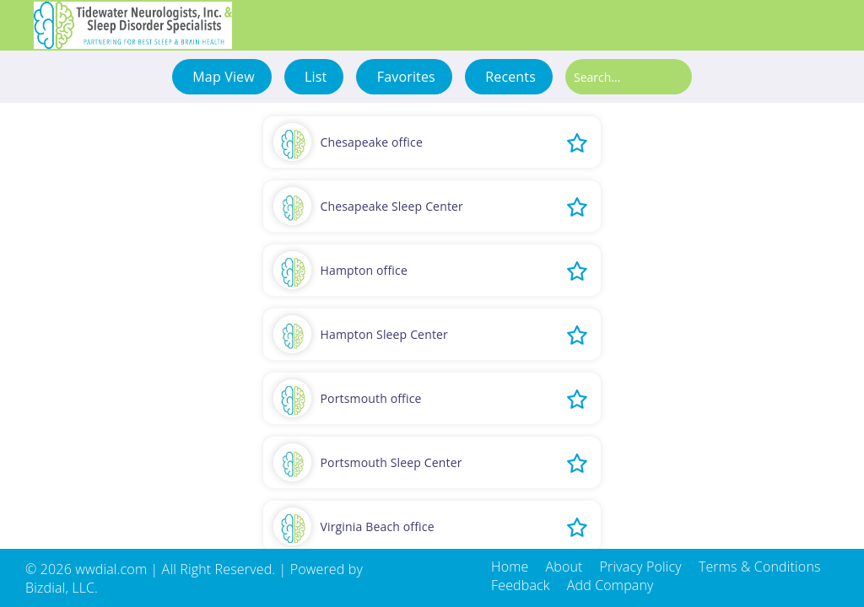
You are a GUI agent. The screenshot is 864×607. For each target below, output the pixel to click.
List (314, 76)
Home (509, 566)
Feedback (520, 585)
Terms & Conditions (760, 566)
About (563, 566)
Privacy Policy (641, 566)
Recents (509, 76)
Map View (222, 76)
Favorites (404, 76)
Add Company (610, 585)
